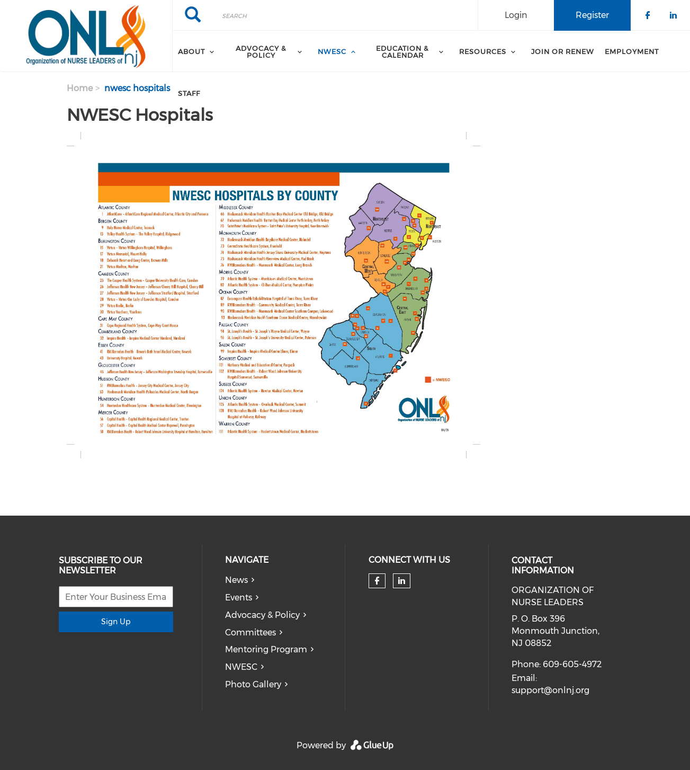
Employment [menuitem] (632, 51)
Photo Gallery (253, 684)
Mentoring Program (266, 649)
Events (238, 597)
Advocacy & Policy (262, 615)
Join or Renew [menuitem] (562, 51)
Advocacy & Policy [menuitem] (261, 51)
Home (80, 88)
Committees (250, 632)
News (236, 580)
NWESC (241, 667)
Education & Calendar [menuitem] (402, 51)
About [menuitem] (191, 51)
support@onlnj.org (550, 690)
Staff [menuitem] (189, 93)
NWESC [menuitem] (332, 51)
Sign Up (115, 621)
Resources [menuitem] (482, 51)
